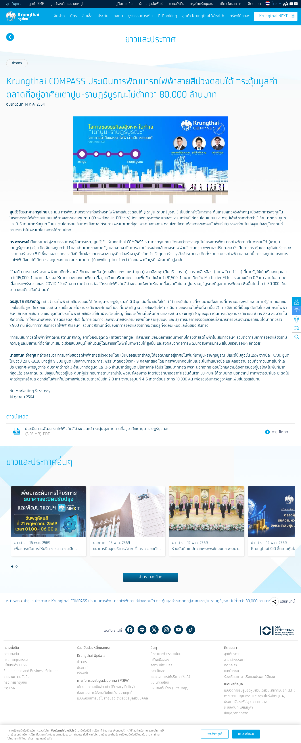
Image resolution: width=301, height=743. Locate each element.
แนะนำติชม (231, 671)
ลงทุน (118, 16)
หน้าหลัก (13, 601)
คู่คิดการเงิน (124, 3)
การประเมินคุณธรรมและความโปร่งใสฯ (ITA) (255, 696)
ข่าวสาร (17, 63)
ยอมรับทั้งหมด (246, 737)
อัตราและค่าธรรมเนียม (166, 654)
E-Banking (167, 16)
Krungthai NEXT (277, 16)
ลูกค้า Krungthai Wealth (203, 16)
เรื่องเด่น (83, 673)
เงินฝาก (59, 16)
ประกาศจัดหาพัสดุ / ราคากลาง (245, 702)
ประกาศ (82, 668)
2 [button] (16, 567)
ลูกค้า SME (36, 3)
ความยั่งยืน (176, 3)
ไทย (273, 4)
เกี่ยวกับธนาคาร (231, 3)
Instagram (166, 629)
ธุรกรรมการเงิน (140, 16)
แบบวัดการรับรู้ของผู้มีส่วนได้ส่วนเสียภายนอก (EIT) (259, 690)
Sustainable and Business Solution (31, 671)
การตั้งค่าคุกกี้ (214, 737)
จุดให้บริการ (232, 654)
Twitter (154, 629)
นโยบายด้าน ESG (15, 665)
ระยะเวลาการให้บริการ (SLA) (170, 677)
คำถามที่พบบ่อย (162, 665)
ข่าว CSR (9, 688)
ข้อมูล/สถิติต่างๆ (236, 713)
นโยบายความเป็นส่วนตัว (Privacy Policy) (106, 687)
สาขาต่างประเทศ (235, 660)
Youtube (178, 629)
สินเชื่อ (87, 16)
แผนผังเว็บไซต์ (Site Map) (170, 688)
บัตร (73, 16)
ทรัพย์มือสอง (240, 16)
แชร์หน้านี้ (287, 601)
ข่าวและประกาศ (35, 601)
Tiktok (190, 629)
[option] (48, 523)
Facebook (129, 629)
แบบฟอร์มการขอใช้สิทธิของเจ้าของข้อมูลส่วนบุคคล (112, 698)
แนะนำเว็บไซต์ (160, 682)
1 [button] (12, 567)
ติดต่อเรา (254, 3)
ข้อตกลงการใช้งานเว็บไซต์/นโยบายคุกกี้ (104, 693)
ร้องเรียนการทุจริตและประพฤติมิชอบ (249, 677)
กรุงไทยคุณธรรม (16, 660)
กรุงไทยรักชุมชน (201, 3)
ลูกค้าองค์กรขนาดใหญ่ (66, 3)
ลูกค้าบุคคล (14, 3)
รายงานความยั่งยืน (17, 677)
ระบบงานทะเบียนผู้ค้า (238, 707)
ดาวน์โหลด (276, 432)
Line (142, 629)
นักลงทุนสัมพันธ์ (151, 3)
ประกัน (103, 16)
